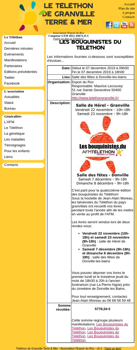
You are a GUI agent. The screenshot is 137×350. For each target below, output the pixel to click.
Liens (8, 157)
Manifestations (15, 60)
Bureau (10, 108)
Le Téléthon (13, 128)
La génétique (14, 134)
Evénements (14, 54)
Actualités (12, 97)
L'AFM (9, 122)
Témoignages (15, 145)
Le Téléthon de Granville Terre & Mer (68, 14)
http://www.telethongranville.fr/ (95, 98)
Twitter (9, 78)
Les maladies (14, 139)
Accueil (129, 4)
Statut (8, 103)
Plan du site (127, 8)
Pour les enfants (17, 151)
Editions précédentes (20, 72)
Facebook (12, 83)
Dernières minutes (18, 48)
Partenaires (13, 66)
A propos (128, 13)
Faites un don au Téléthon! (68, 38)
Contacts (128, 17)
